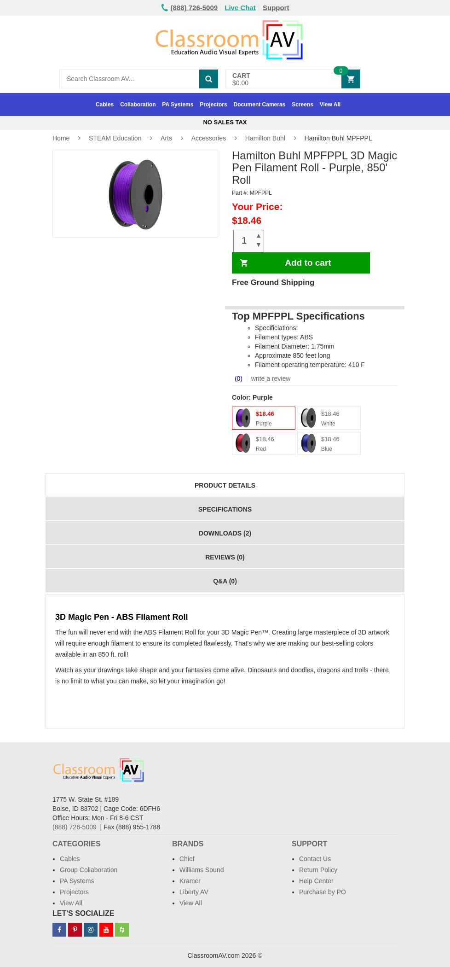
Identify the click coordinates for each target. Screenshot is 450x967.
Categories (76, 844)
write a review (269, 378)
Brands (187, 844)
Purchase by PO (322, 892)
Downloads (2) (225, 533)
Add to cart (308, 263)
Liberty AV (193, 892)
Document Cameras (260, 104)
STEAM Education (115, 138)
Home (60, 138)
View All (330, 104)
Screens (302, 104)
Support (276, 8)
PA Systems (177, 104)
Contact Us (315, 858)
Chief (187, 858)
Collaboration (138, 104)
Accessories (208, 138)
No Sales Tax (225, 122)
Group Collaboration (88, 870)
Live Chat (240, 8)
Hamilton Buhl (265, 138)
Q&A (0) (225, 581)
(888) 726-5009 (74, 827)
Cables (105, 104)
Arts (166, 138)
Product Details (225, 485)
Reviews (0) (225, 557)
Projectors (213, 104)
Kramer (190, 881)
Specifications (225, 509)
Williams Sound (201, 870)
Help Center (316, 881)
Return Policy (318, 870)
